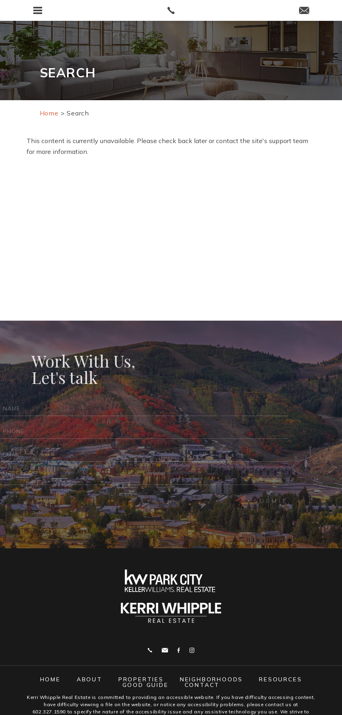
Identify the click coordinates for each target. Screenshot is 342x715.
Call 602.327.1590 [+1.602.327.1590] (150, 650)
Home (50, 679)
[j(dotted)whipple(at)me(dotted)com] (304, 11)
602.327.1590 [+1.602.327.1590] (49, 712)
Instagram (191, 650)
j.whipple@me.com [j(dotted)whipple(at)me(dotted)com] (165, 650)
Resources (280, 679)
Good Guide (145, 685)
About (89, 679)
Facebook (178, 650)
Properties (141, 679)
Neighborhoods (211, 679)
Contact (202, 685)
